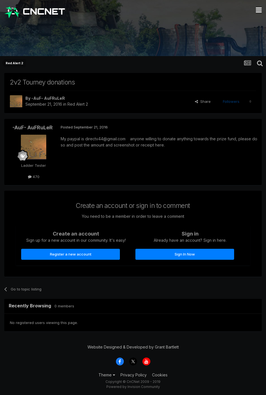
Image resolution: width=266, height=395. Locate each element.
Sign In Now (185, 254)
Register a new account (70, 254)
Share (203, 101)
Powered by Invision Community (133, 387)
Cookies (160, 374)
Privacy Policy (133, 374)
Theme (106, 374)
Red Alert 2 (77, 104)
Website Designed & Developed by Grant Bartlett (133, 347)
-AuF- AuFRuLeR (48, 98)
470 (33, 176)
